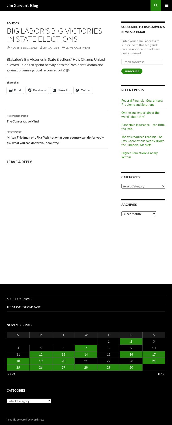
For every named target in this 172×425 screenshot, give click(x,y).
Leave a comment (78, 47)
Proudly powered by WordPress (25, 419)
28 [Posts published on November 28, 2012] (86, 367)
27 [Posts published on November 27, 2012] (63, 367)
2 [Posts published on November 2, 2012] (131, 341)
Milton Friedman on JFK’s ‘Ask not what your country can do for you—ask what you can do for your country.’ (57, 137)
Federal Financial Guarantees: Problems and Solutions (142, 102)
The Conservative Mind (57, 118)
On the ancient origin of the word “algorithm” (140, 114)
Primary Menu (166, 5)
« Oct (11, 374)
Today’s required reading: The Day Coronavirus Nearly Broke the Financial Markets (142, 141)
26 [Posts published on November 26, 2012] (41, 367)
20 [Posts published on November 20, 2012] (63, 361)
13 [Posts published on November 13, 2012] (63, 354)
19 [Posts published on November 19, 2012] (41, 361)
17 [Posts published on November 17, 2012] (154, 354)
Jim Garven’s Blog (22, 5)
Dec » (160, 374)
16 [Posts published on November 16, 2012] (131, 354)
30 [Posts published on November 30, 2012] (131, 367)
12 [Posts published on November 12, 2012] (41, 354)
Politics (13, 23)
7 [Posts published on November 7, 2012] (86, 348)
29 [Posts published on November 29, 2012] (108, 367)
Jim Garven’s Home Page (24, 307)
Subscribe (132, 71)
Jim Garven (51, 47)
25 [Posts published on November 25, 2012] (18, 367)
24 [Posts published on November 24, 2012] (154, 361)
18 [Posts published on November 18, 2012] (18, 361)
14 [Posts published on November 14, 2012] (86, 354)
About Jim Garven (19, 299)
